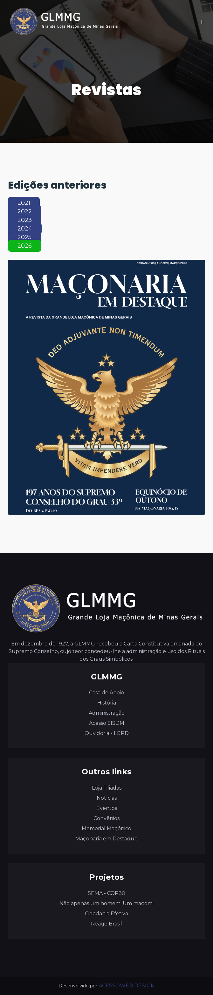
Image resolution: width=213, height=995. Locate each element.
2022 (24, 211)
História (106, 703)
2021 (23, 202)
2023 (24, 220)
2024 (24, 228)
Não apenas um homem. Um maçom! (106, 903)
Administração (107, 713)
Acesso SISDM (106, 723)
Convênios (106, 818)
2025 (24, 237)
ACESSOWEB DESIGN (127, 986)
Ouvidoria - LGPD (107, 733)
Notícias (107, 798)
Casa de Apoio (106, 693)
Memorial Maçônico (106, 828)
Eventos (106, 808)
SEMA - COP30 (106, 893)
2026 (24, 245)
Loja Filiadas (106, 788)
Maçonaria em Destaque (106, 839)
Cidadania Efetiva (106, 914)
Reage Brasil (106, 924)
